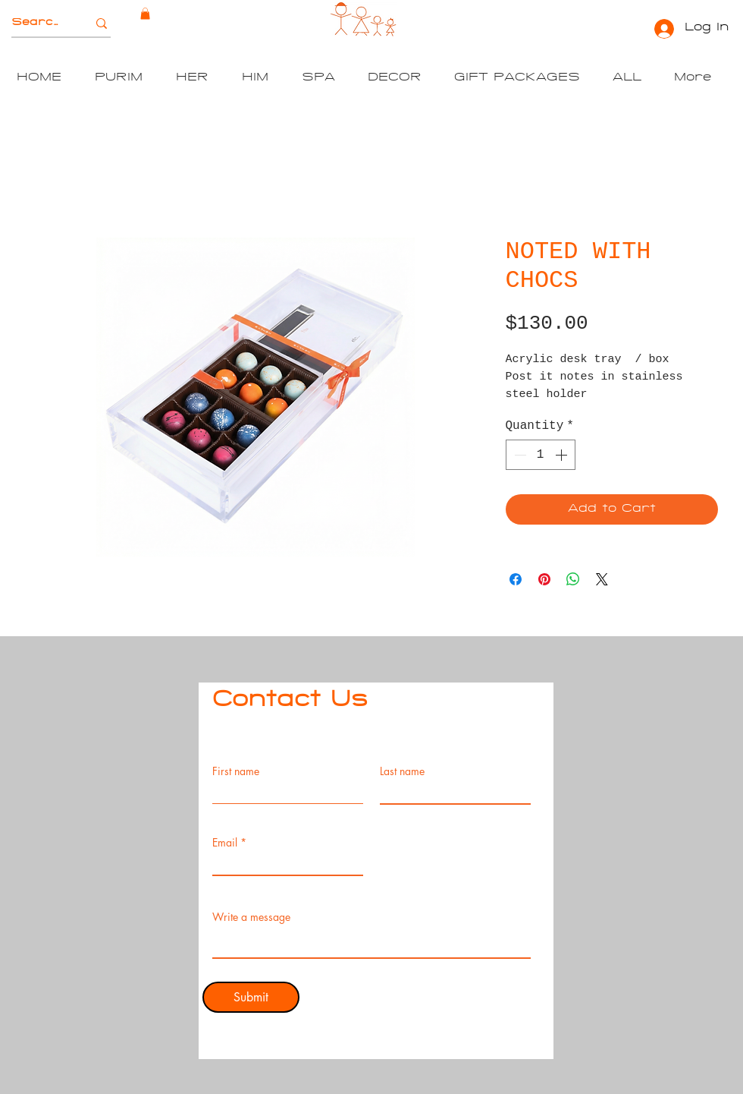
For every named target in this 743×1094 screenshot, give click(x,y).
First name (235, 771)
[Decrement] (518, 454)
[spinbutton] (540, 454)
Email (224, 842)
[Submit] (250, 997)
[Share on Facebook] (515, 579)
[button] (145, 14)
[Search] (36, 23)
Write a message (251, 917)
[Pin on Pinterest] (544, 579)
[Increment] (562, 454)
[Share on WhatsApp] (573, 579)
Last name (402, 771)
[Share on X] (602, 579)
